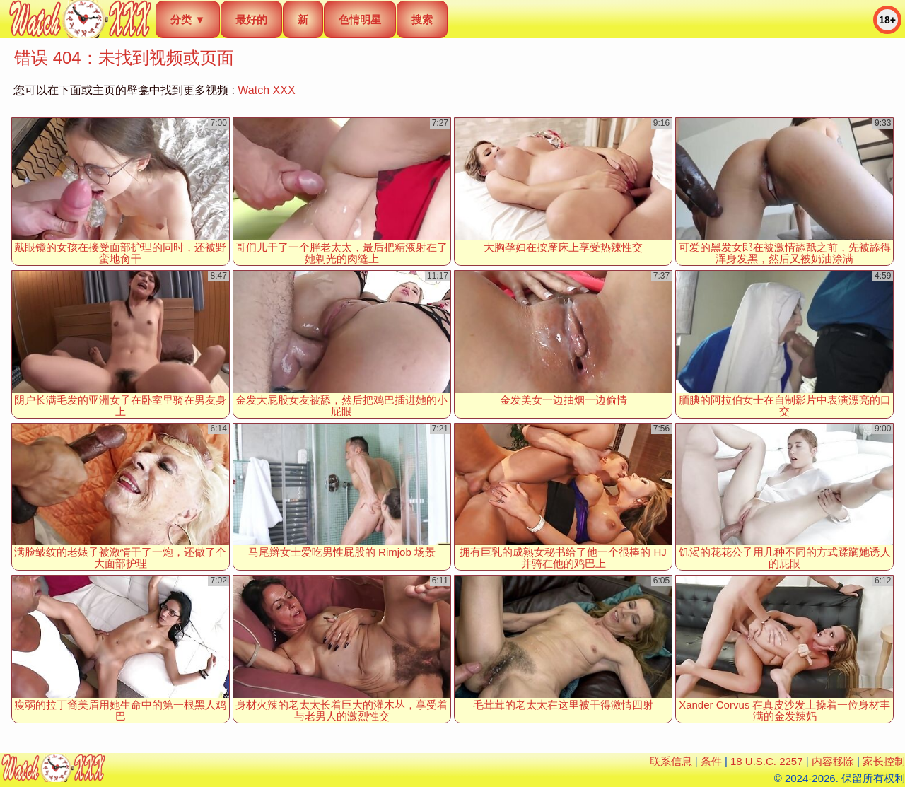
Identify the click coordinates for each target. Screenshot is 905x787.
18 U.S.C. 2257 (766, 761)
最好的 (251, 19)
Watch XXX (266, 90)
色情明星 (360, 19)
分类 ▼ (187, 19)
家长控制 (884, 761)
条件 (711, 761)
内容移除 (833, 761)
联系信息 (671, 761)
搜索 (422, 19)
